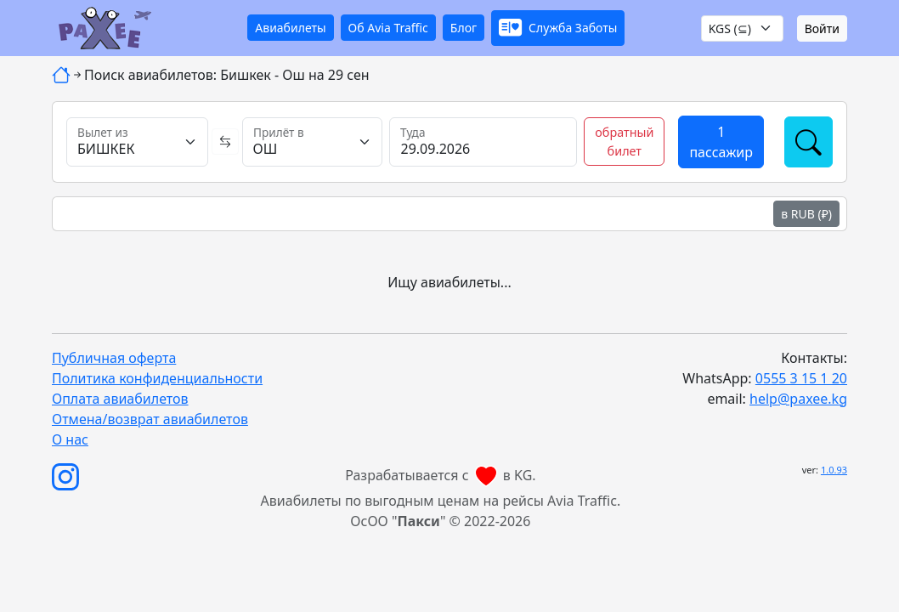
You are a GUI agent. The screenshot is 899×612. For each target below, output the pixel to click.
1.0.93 (834, 469)
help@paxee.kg (798, 398)
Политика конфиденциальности (157, 378)
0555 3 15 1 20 (801, 378)
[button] (558, 28)
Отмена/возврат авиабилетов (150, 419)
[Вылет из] (137, 142)
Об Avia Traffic (388, 28)
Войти (822, 28)
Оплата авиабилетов (120, 398)
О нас (70, 439)
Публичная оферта (114, 357)
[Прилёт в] (312, 142)
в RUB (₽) (806, 214)
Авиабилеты (290, 28)
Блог (463, 28)
